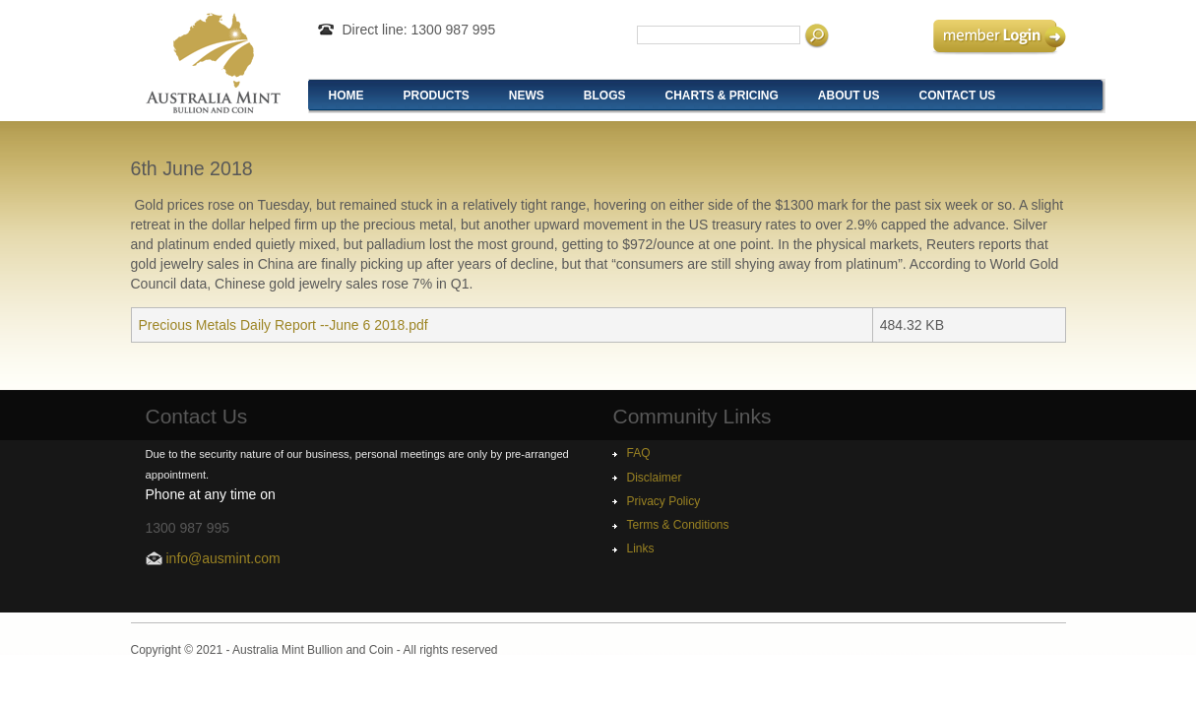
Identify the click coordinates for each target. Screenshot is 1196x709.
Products (437, 95)
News (526, 95)
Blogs (605, 95)
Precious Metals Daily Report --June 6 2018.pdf (283, 325)
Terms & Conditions (678, 525)
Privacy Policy (664, 501)
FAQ (639, 453)
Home (346, 95)
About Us (849, 95)
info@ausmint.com (223, 558)
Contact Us (957, 95)
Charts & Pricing (722, 95)
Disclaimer (654, 477)
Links (641, 548)
